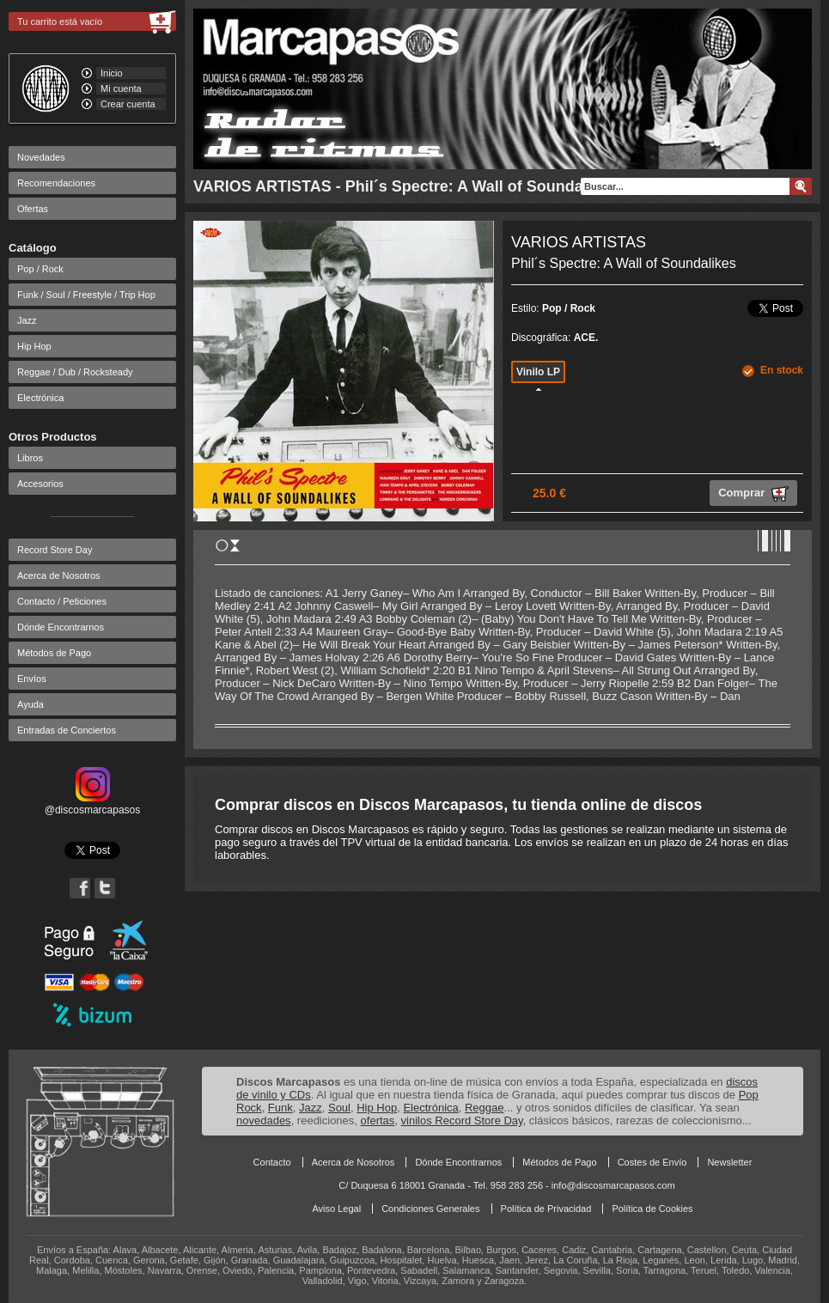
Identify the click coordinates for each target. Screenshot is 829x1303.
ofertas (378, 1120)
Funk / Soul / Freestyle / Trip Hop (86, 294)
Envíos (31, 678)
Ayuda (30, 704)
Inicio (112, 73)
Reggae (484, 1107)
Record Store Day (54, 550)
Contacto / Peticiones (62, 601)
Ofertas (32, 209)
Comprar (753, 493)
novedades (263, 1120)
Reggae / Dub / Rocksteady (75, 372)
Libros (30, 458)
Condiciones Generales (430, 1208)
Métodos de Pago (54, 653)
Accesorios (40, 483)
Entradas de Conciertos (66, 730)
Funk (280, 1107)
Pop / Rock (40, 269)
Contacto (272, 1162)
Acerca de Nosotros (59, 575)
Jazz (27, 320)
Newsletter (729, 1162)
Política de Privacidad (546, 1208)
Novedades (41, 157)
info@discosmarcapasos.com (613, 1185)
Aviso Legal (336, 1208)
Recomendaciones (56, 183)
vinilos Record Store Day (462, 1120)
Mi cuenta (121, 88)
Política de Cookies (652, 1208)
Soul (339, 1107)
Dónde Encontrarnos (60, 627)
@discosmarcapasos (93, 804)
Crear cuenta (128, 104)
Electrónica (40, 398)
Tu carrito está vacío (59, 21)
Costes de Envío (652, 1162)
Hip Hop (34, 346)
